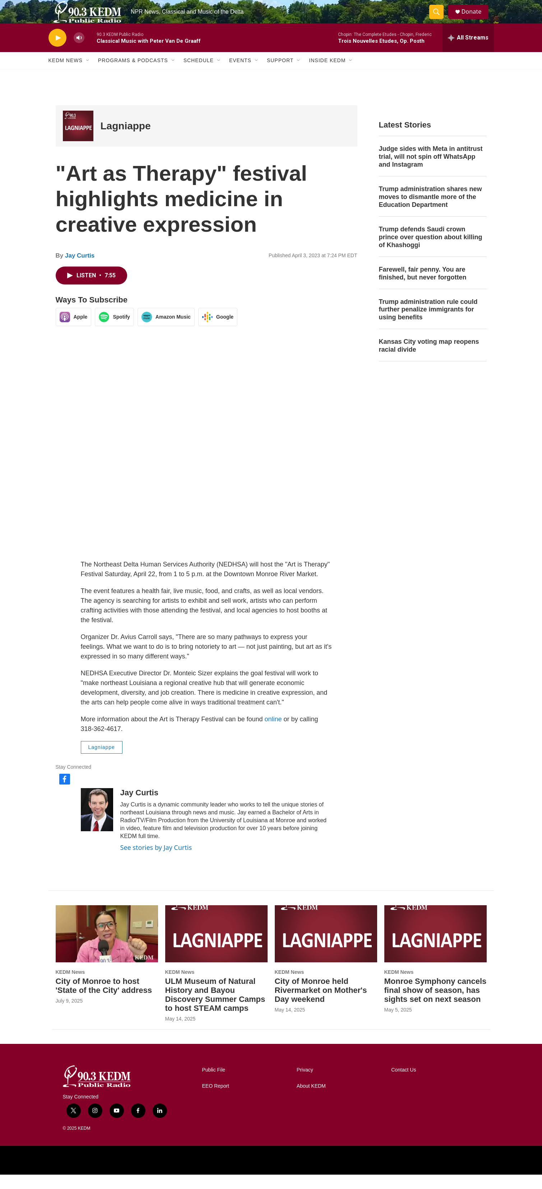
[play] (57, 52)
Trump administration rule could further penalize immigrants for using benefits (428, 323)
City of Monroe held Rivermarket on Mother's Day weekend (321, 1004)
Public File (214, 1084)
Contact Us (403, 1084)
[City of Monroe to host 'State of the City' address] (107, 948)
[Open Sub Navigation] (88, 75)
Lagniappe (126, 140)
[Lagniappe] (78, 140)
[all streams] (468, 52)
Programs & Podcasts (133, 75)
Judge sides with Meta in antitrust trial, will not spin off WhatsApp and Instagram (431, 170)
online (273, 733)
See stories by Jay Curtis (156, 861)
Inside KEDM (327, 75)
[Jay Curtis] (97, 824)
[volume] (79, 52)
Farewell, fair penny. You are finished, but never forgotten (423, 287)
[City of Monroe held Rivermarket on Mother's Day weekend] (326, 948)
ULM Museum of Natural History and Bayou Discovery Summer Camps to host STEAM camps (215, 1009)
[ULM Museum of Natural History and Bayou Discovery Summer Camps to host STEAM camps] (216, 948)
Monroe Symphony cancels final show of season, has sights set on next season (435, 1004)
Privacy (305, 1084)
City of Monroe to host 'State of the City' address (104, 1000)
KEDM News (65, 75)
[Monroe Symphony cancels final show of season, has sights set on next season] (435, 948)
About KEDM (311, 1100)
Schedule (199, 75)
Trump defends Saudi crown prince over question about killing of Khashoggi (430, 251)
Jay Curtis (79, 270)
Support (280, 75)
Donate (475, 19)
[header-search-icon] (439, 19)
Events (240, 75)
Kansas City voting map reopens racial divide (429, 359)
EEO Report (215, 1100)
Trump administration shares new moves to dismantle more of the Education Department (430, 211)
